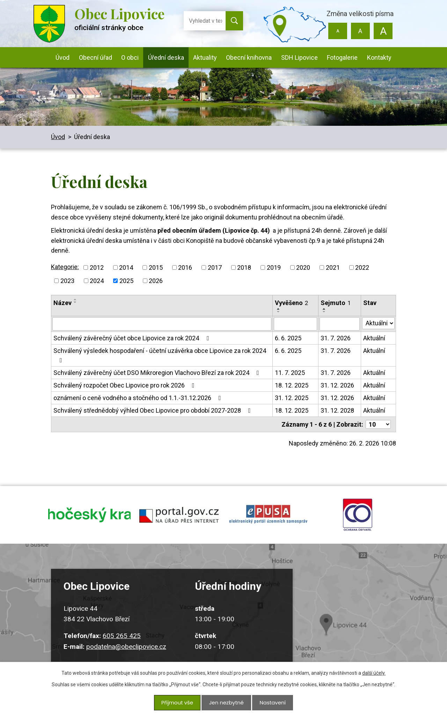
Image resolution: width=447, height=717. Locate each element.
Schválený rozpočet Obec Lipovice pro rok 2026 (125, 385)
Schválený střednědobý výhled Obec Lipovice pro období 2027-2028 (153, 410)
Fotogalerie (342, 57)
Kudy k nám (354, 621)
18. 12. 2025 (291, 385)
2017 (215, 267)
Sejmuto (336, 302)
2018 (244, 267)
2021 (333, 267)
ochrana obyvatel (357, 517)
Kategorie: (65, 266)
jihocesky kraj (89, 517)
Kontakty (379, 57)
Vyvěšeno (291, 302)
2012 (97, 267)
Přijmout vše (178, 703)
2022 (362, 267)
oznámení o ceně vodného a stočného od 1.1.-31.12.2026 (138, 397)
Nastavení (271, 703)
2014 (126, 267)
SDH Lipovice (299, 57)
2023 (67, 280)
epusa (268, 517)
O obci (130, 57)
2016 (185, 267)
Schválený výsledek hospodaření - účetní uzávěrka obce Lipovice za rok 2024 (159, 355)
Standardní (360, 31)
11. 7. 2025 (290, 372)
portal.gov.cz (179, 517)
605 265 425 (122, 641)
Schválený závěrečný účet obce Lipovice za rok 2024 (132, 338)
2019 (274, 267)
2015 (156, 267)
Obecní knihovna (249, 57)
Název (62, 302)
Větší (383, 31)
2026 (156, 280)
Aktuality (205, 57)
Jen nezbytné (226, 703)
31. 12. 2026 (337, 385)
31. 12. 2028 (337, 410)
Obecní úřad (95, 57)
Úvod (62, 57)
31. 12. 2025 (291, 397)
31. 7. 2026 (336, 338)
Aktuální (374, 338)
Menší (338, 31)
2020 (303, 267)
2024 (97, 280)
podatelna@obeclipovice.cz (126, 652)
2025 (126, 280)
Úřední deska (166, 57)
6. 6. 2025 (288, 338)
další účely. (374, 675)
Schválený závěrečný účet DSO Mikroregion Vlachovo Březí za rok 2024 (157, 372)
